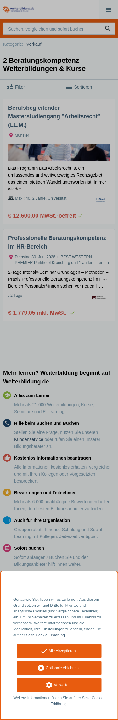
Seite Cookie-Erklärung (45, 635)
